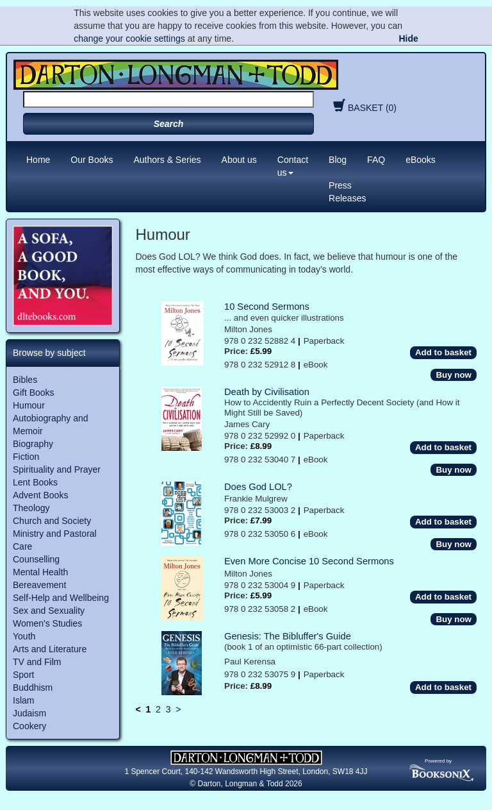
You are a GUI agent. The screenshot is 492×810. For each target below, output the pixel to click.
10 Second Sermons (266, 306)
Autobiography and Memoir (50, 424)
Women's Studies (47, 623)
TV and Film (37, 662)
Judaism (29, 713)
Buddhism (33, 687)
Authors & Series (167, 160)
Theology (31, 508)
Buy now (454, 375)
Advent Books (40, 495)
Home (38, 160)
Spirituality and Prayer (57, 469)
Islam (23, 700)
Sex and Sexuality (49, 610)
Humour (29, 405)
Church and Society (52, 521)
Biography (33, 444)
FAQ (376, 160)
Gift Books (33, 392)
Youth (24, 636)
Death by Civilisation (266, 392)
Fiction (26, 456)
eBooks (421, 160)
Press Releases (347, 191)
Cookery (29, 726)
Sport (23, 675)
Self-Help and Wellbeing (61, 598)
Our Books (91, 160)
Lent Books (35, 482)
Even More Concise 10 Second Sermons (309, 561)
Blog (338, 160)
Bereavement (39, 585)
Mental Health (40, 572)
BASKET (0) (363, 108)
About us (239, 160)
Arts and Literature (49, 649)
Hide (408, 38)
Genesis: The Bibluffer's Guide (287, 636)
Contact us (292, 166)
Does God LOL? (258, 487)
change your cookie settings (129, 38)
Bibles (25, 380)
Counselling (36, 559)
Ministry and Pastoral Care (55, 540)
